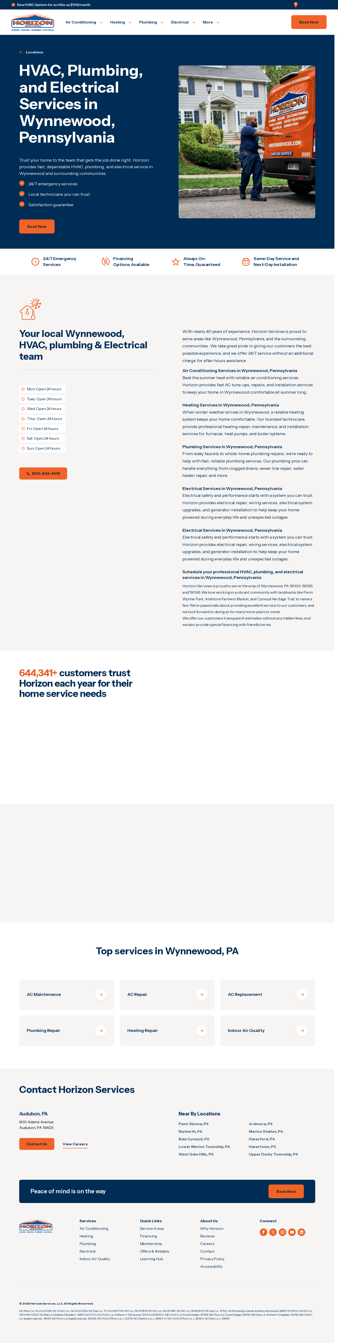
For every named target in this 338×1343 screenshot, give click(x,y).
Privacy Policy (212, 1258)
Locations (31, 52)
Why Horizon (211, 1228)
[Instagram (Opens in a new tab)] (282, 1232)
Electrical (87, 1251)
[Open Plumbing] (151, 22)
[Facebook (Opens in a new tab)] (263, 1232)
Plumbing (87, 1243)
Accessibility (211, 1266)
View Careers (75, 1144)
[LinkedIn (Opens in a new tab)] (301, 1232)
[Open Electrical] (183, 22)
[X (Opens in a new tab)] (273, 1232)
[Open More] (211, 22)
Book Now (309, 22)
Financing (148, 1236)
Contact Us (36, 1144)
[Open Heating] (121, 22)
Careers (207, 1243)
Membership (151, 1243)
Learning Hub (151, 1258)
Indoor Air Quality (94, 1258)
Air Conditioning (93, 1228)
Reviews (207, 1236)
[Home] (35, 1225)
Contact (207, 1251)
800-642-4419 (43, 473)
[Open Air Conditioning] (84, 22)
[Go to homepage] (32, 22)
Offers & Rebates (154, 1251)
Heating (86, 1236)
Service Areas (152, 1228)
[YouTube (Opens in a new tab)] (292, 1232)
